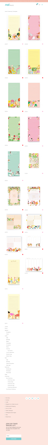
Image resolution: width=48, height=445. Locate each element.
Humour (8, 348)
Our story (8, 397)
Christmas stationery (12, 387)
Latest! (6, 326)
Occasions (8, 345)
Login (7, 402)
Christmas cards (11, 380)
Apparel (6, 330)
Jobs (7, 414)
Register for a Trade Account (12, 404)
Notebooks (8, 369)
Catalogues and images (11, 412)
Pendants (8, 332)
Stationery (10, 11)
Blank (7, 341)
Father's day (9, 356)
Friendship (8, 343)
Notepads (8, 370)
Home (6, 11)
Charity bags (10, 381)
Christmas (7, 376)
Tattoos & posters (10, 363)
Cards (6, 335)
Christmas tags (11, 385)
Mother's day (9, 354)
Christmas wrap (11, 383)
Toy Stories (10, 350)
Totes (7, 334)
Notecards (8, 372)
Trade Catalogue (9, 410)
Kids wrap (8, 365)
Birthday (8, 339)
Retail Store (8, 416)
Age (7, 337)
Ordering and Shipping (11, 406)
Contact (7, 400)
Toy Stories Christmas (11, 389)
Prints (6, 328)
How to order (9, 408)
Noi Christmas (9, 378)
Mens (7, 346)
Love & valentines (10, 352)
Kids (6, 357)
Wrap (6, 374)
